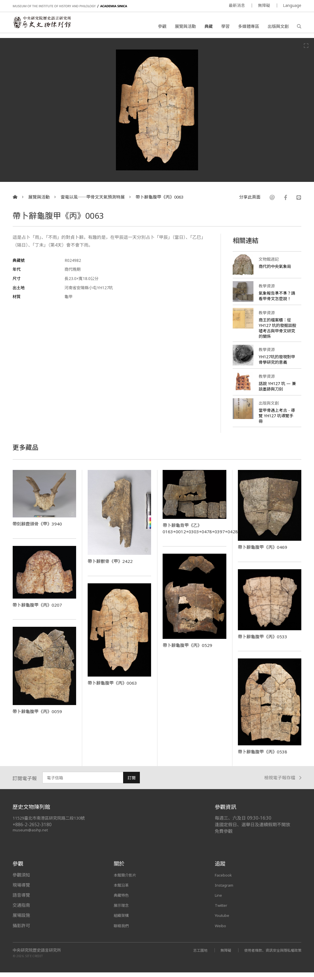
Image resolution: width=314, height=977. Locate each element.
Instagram (225, 889)
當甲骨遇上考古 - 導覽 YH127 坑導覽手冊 (278, 420)
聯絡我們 (122, 930)
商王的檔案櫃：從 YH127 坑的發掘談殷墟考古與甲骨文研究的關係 (277, 333)
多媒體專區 (248, 27)
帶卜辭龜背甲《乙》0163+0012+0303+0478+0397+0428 (204, 533)
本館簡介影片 (127, 879)
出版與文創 (278, 27)
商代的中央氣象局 (276, 266)
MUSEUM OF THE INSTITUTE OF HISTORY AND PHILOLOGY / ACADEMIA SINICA (70, 6)
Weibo (221, 930)
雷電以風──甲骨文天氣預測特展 (93, 197)
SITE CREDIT (34, 961)
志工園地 (191, 954)
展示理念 (122, 910)
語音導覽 (21, 900)
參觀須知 (21, 879)
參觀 (162, 27)
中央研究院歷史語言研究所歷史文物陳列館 (47, 24)
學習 (225, 27)
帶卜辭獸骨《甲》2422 (113, 565)
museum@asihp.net (31, 834)
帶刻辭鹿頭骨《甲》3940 (41, 528)
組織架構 (122, 920)
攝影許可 (21, 930)
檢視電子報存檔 (282, 782)
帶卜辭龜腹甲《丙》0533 (266, 641)
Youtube (223, 920)
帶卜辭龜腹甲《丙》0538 (266, 756)
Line (219, 900)
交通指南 (21, 910)
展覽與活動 (185, 27)
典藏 (208, 27)
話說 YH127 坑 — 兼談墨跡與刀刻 (276, 391)
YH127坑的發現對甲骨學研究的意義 (276, 364)
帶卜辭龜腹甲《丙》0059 (41, 716)
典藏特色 (122, 900)
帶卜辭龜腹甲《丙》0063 (159, 197)
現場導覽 (21, 889)
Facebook (225, 879)
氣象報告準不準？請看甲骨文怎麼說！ (276, 298)
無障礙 (264, 5)
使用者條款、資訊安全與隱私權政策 (269, 954)
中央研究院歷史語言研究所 (37, 955)
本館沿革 (122, 889)
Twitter (222, 910)
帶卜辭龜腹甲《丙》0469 (266, 551)
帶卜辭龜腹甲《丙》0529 (191, 649)
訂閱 (131, 782)
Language (292, 5)
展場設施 (21, 920)
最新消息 (237, 5)
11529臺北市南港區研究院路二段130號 (52, 823)
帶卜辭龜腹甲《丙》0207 (41, 609)
